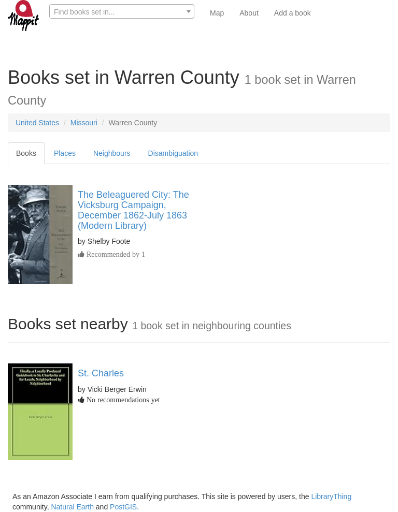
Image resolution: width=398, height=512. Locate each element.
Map (217, 13)
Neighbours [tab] (112, 153)
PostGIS (123, 507)
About (249, 13)
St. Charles (101, 373)
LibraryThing (331, 496)
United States (37, 123)
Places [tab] (65, 153)
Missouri (83, 123)
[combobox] (121, 11)
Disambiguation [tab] (173, 153)
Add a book (292, 13)
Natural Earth (72, 507)
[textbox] (122, 12)
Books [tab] (26, 153)
